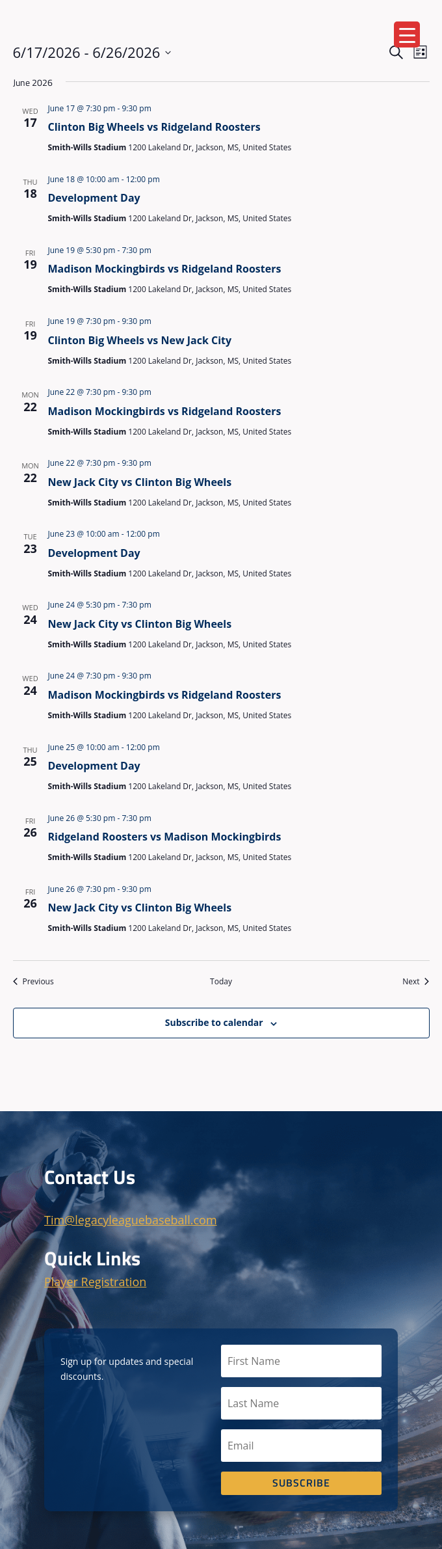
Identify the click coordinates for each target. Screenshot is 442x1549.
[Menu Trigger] (407, 34)
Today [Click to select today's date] (221, 982)
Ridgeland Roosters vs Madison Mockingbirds (164, 836)
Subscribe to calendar (214, 1022)
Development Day (94, 198)
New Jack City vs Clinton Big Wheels (140, 482)
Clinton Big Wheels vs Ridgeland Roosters (154, 127)
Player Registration (95, 1281)
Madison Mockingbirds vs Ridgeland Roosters (164, 269)
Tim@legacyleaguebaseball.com (130, 1220)
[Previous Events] (33, 982)
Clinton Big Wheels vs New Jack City (140, 340)
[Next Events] (415, 982)
